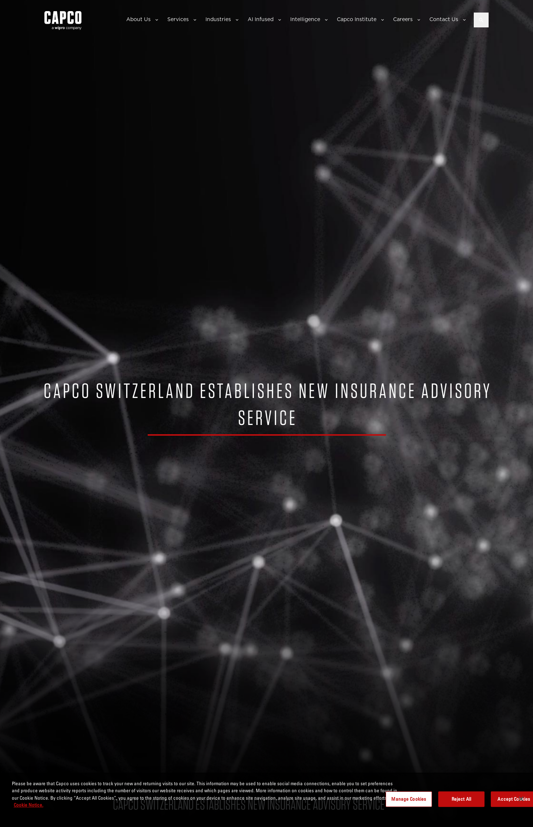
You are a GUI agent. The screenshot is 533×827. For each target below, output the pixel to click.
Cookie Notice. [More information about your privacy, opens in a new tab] (28, 805)
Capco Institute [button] (356, 19)
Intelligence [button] (305, 19)
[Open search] (481, 20)
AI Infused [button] (261, 19)
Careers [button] (403, 19)
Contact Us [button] (443, 19)
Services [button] (178, 19)
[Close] (521, 799)
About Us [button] (138, 19)
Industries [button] (218, 19)
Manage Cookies (408, 799)
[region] (266, 800)
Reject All (461, 799)
